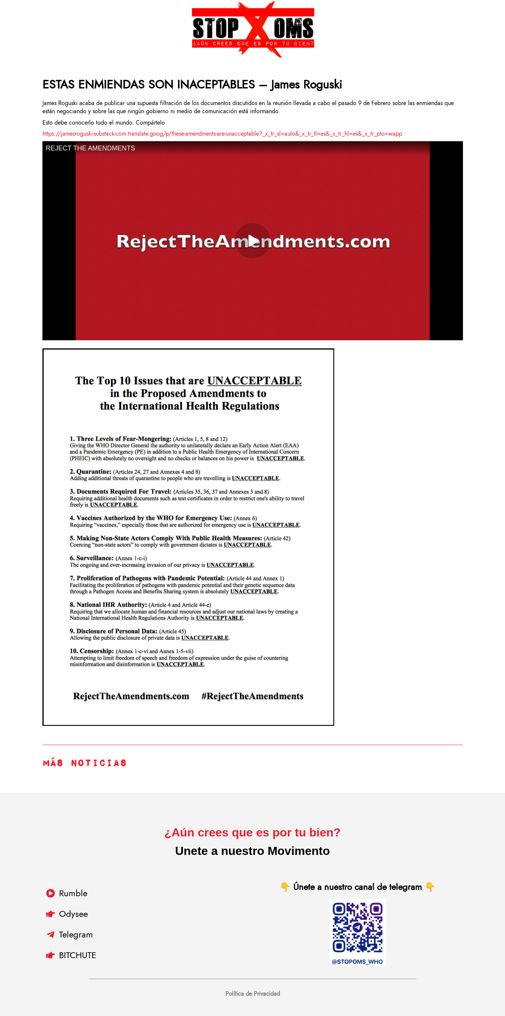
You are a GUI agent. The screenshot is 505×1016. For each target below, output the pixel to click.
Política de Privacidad (252, 993)
